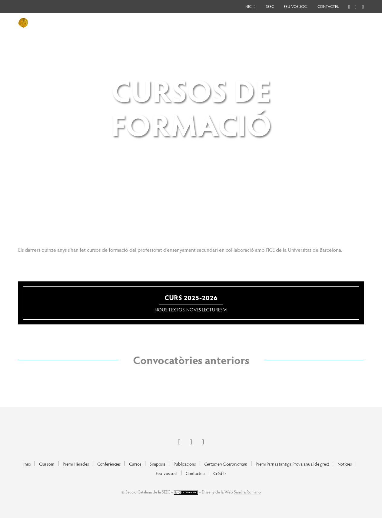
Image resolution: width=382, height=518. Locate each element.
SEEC (270, 6)
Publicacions (185, 464)
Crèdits (219, 473)
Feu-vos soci (295, 6)
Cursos (135, 464)
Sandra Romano (247, 492)
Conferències (109, 464)
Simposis (157, 464)
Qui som (46, 464)
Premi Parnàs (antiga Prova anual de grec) (292, 464)
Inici (248, 6)
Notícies (344, 464)
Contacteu (328, 6)
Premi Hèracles (76, 464)
